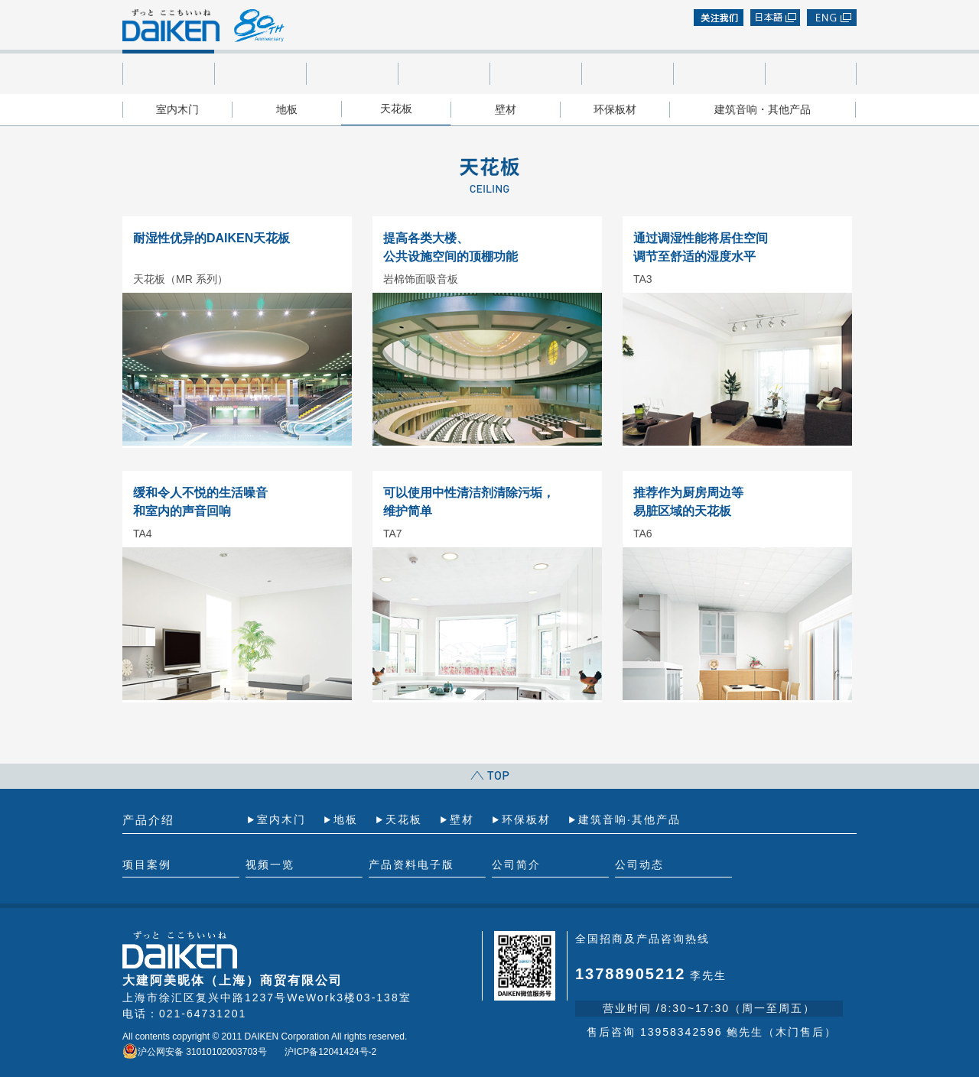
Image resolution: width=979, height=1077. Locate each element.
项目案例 (260, 74)
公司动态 (811, 74)
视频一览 (352, 74)
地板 (287, 109)
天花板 (396, 108)
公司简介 (719, 74)
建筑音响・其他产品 (762, 109)
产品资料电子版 (444, 74)
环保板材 (615, 109)
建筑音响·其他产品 (629, 819)
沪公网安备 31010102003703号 (194, 1051)
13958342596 (681, 1032)
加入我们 (627, 74)
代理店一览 (535, 74)
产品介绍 (168, 74)
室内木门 (177, 109)
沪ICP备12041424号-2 (330, 1051)
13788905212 (630, 973)
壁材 (505, 109)
